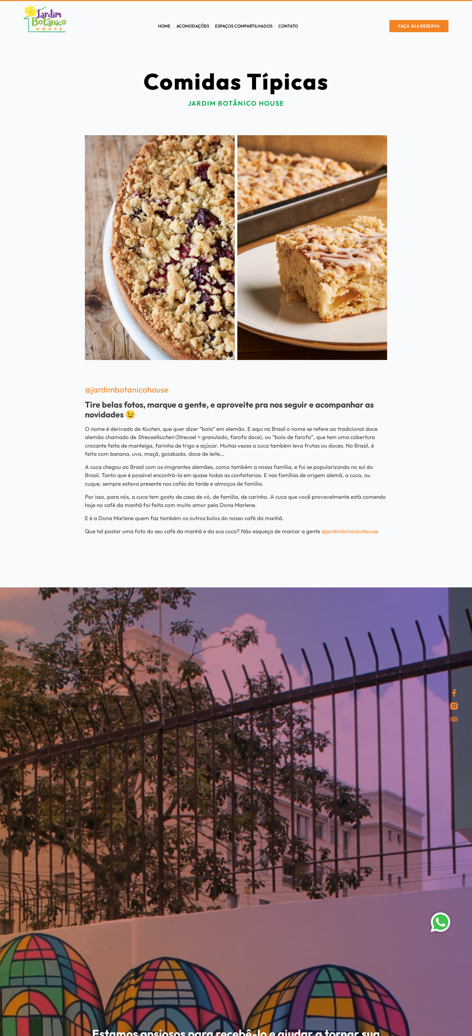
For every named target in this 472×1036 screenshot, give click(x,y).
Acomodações (192, 26)
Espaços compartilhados (243, 26)
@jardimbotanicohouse (126, 389)
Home (164, 26)
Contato (288, 26)
